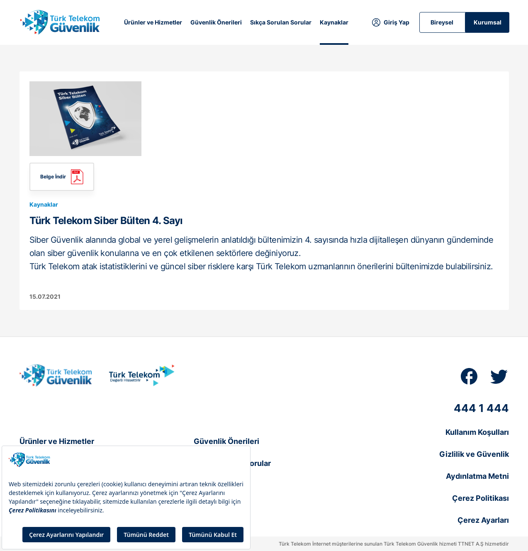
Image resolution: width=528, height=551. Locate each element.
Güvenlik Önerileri (216, 22)
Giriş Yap (396, 22)
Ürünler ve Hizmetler (153, 22)
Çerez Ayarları (483, 520)
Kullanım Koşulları (477, 432)
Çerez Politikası (480, 498)
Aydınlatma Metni (477, 476)
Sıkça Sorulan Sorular (280, 22)
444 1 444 (481, 408)
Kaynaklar (334, 22)
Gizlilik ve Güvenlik (474, 454)
